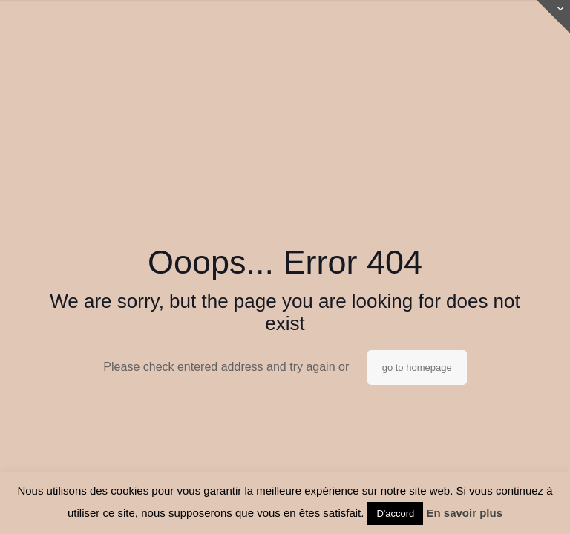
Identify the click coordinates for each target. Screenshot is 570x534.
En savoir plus (464, 513)
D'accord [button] (395, 513)
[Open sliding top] (553, 16)
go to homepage (417, 367)
